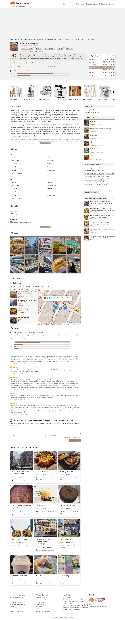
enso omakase (89, 187)
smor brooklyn (89, 184)
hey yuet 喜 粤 (40, 604)
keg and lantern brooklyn (105, 176)
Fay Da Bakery (90, 40)
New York (40, 40)
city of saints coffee (105, 179)
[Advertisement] (62, 23)
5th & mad (101, 181)
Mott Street (69, 48)
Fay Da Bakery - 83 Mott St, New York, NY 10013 (57, 298)
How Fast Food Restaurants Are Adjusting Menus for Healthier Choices (99, 217)
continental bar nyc (90, 181)
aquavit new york (89, 170)
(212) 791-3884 (16, 67)
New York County (50, 40)
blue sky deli (110, 173)
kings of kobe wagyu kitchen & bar (46, 611)
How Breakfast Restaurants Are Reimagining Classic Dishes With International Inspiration (75, 604)
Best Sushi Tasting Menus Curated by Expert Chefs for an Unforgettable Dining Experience (99, 237)
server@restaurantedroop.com (98, 606)
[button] (57, 304)
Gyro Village (99, 136)
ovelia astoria (13, 609)
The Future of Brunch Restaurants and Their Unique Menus (99, 231)
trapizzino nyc (13, 607)
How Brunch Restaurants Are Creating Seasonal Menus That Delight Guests (75, 608)
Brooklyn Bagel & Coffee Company (99, 130)
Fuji (99, 143)
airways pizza (105, 190)
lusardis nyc (108, 187)
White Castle (99, 150)
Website (52, 67)
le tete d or (13, 600)
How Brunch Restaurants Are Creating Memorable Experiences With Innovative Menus (99, 210)
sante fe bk (101, 170)
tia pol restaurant (90, 176)
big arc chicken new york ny (17, 604)
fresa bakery (88, 168)
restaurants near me (106, 4)
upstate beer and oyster (91, 190)
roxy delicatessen (100, 168)
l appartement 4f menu (16, 611)
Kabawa (99, 157)
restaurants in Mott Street (75, 40)
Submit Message (75, 441)
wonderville (39, 607)
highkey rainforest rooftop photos (94, 173)
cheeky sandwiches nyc (16, 598)
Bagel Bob (99, 123)
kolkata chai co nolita (16, 602)
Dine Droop (80, 4)
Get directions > (38, 289)
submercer (99, 187)
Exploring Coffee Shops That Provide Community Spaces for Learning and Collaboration (99, 224)
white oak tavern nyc (91, 179)
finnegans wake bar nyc (91, 192)
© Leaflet (63, 324)
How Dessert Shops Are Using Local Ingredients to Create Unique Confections (99, 203)
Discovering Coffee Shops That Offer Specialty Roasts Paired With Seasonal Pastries (75, 600)
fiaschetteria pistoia (101, 184)
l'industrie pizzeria (41, 600)
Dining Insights (91, 4)
